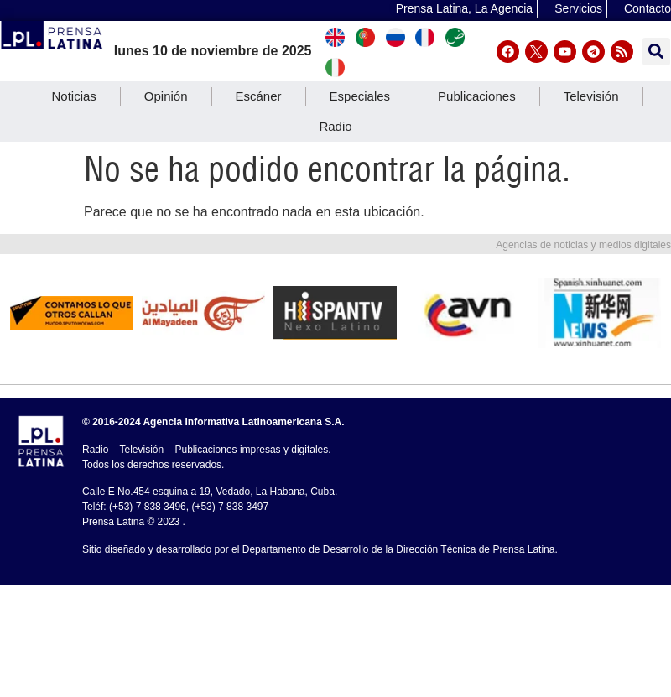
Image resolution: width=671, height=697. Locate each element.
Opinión (166, 96)
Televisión (591, 96)
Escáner (259, 96)
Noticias (73, 96)
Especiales (360, 96)
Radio (335, 126)
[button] (656, 51)
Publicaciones (477, 96)
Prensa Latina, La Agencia (464, 8)
